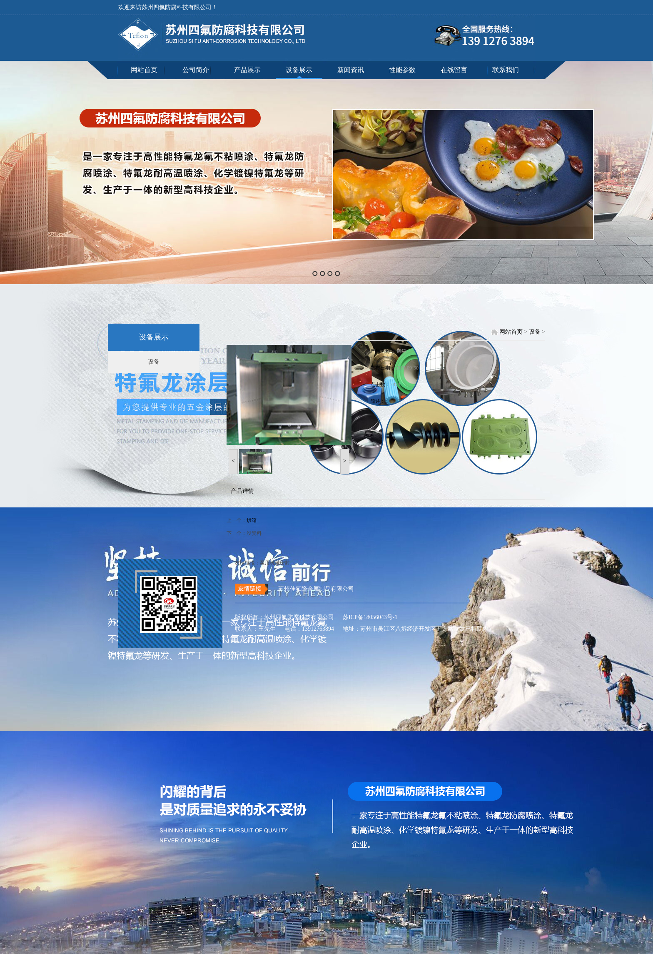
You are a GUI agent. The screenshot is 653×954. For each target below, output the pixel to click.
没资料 (254, 533)
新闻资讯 (350, 69)
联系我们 (505, 69)
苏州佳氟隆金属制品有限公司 (316, 589)
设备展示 (299, 69)
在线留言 (454, 69)
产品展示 (247, 69)
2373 (395, 384)
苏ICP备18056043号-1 (367, 617)
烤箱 (401, 351)
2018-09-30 (407, 368)
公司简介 (195, 69)
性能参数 (402, 69)
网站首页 (144, 69)
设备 (154, 362)
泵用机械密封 (275, 563)
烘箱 (252, 520)
